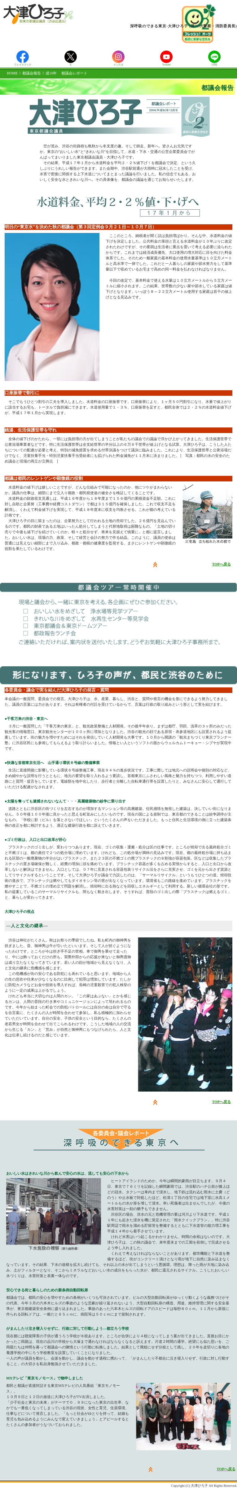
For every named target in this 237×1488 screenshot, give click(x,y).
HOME (12, 73)
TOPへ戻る (221, 564)
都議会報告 (31, 73)
